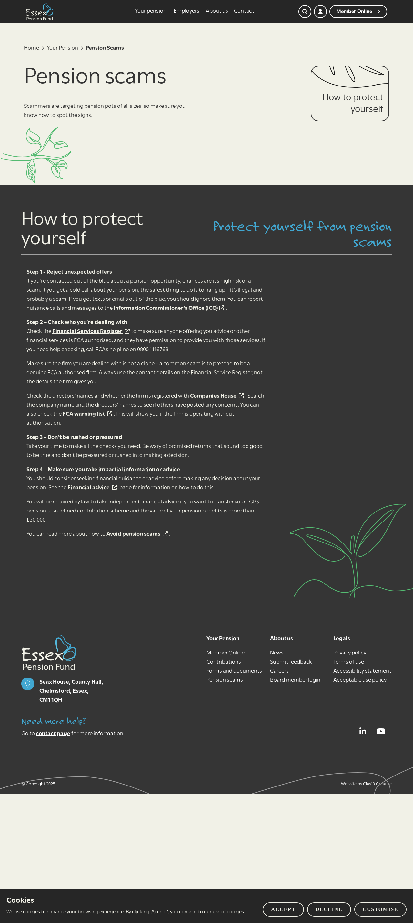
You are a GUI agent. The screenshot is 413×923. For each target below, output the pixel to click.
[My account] (320, 11)
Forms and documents (234, 671)
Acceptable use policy (360, 680)
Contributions (223, 662)
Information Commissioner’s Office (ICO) (169, 308)
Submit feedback (291, 662)
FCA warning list (87, 414)
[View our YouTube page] (383, 731)
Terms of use (348, 662)
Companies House (217, 396)
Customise (380, 909)
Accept (283, 909)
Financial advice (92, 488)
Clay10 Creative (377, 784)
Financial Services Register (91, 332)
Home (31, 48)
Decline (329, 909)
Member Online (225, 653)
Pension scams (224, 680)
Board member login (295, 680)
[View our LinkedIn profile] (365, 731)
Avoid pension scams (137, 534)
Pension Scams (105, 48)
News (277, 653)
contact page (53, 734)
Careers (279, 671)
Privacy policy (349, 653)
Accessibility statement (362, 671)
